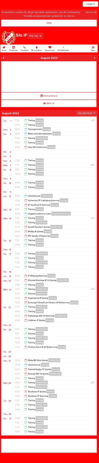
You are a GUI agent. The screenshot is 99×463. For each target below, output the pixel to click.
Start (4, 48)
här (82, 12)
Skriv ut (48, 103)
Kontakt (24, 48)
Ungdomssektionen (61, 213)
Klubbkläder (63, 48)
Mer (93, 48)
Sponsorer (50, 48)
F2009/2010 (41, 138)
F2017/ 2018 (41, 262)
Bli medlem (36, 48)
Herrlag (39, 120)
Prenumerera (48, 95)
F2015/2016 (41, 307)
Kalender (13, 48)
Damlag (39, 125)
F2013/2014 (47, 196)
